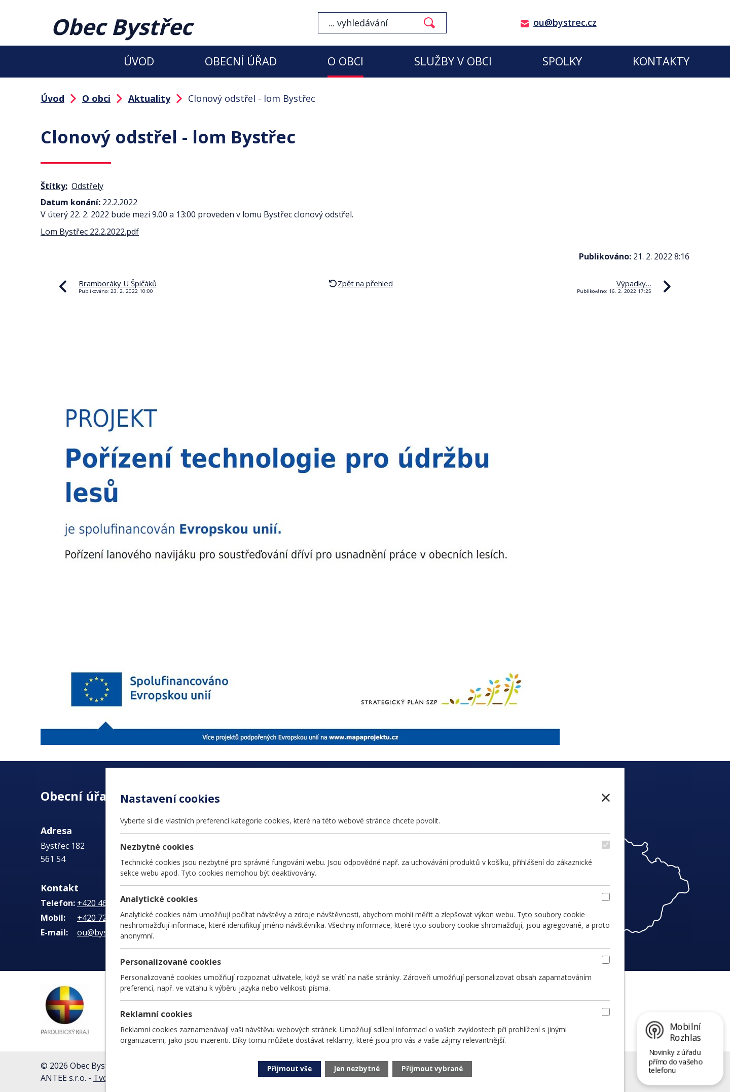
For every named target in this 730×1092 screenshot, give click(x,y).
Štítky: (54, 186)
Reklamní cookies (156, 1013)
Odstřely (87, 186)
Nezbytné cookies (157, 845)
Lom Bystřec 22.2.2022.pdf (90, 231)
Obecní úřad (241, 61)
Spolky (562, 61)
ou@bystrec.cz (565, 22)
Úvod (139, 61)
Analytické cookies (159, 897)
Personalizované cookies (170, 961)
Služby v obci (453, 61)
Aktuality (149, 98)
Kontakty (661, 61)
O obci (345, 61)
